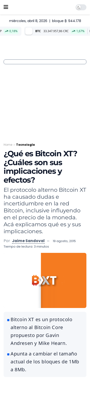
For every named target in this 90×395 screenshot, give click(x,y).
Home (8, 145)
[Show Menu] (6, 7)
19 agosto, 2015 (64, 241)
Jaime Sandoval (28, 240)
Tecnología (25, 145)
